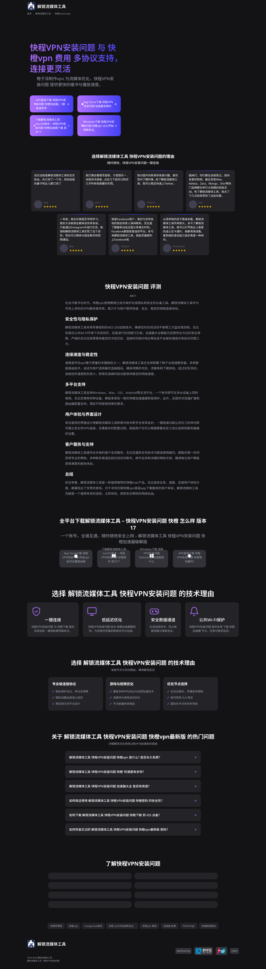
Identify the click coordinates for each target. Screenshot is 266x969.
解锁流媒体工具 (43, 13)
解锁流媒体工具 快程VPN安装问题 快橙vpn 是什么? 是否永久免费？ (115, 757)
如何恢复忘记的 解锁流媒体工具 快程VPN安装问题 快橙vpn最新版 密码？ (119, 829)
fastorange (189, 925)
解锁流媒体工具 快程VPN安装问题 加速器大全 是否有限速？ (110, 786)
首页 (29, 13)
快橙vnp (73, 926)
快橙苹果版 (56, 926)
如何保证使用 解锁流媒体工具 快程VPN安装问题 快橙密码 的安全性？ (116, 801)
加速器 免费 (169, 926)
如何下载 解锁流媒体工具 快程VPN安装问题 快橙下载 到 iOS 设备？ (115, 815)
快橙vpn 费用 (149, 926)
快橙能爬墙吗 (209, 926)
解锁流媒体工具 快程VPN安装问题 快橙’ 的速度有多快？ (107, 772)
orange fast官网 (93, 926)
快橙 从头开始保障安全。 (122, 926)
